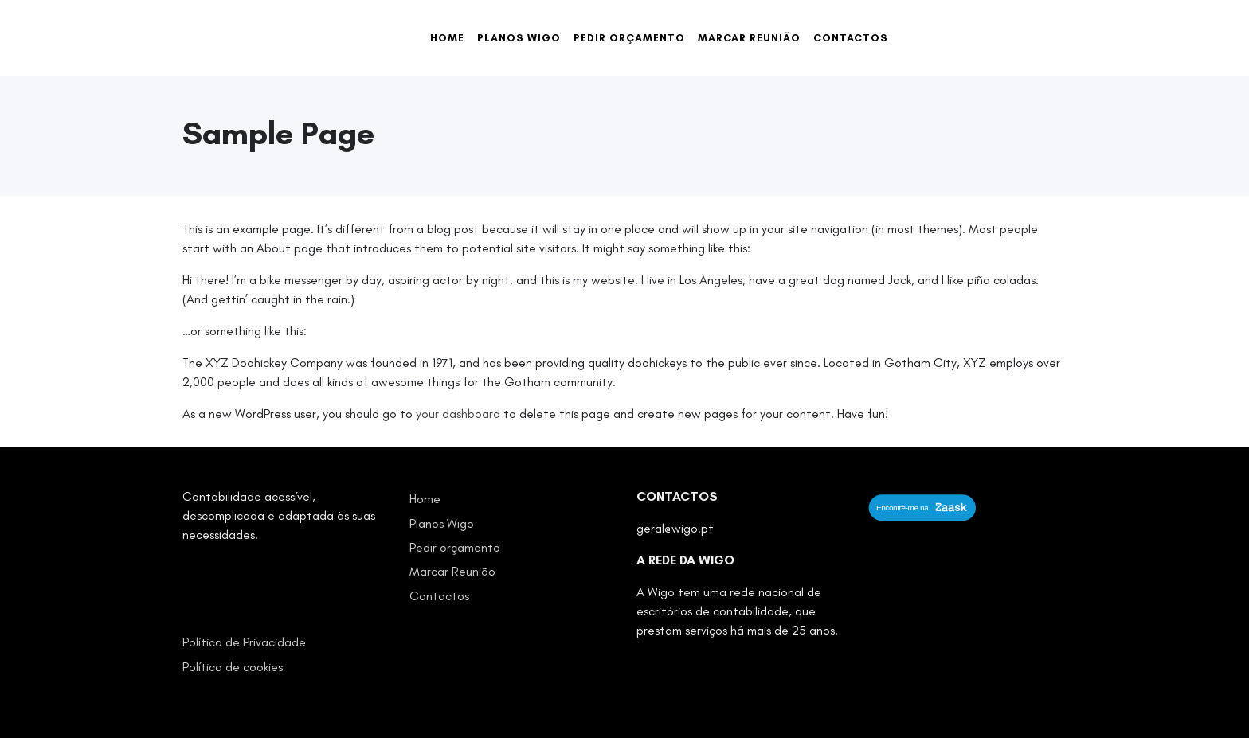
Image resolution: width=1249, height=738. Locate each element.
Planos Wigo (519, 38)
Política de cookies (232, 666)
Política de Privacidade (244, 642)
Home (447, 38)
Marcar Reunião (749, 38)
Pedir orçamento (629, 38)
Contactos (850, 38)
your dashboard (458, 413)
